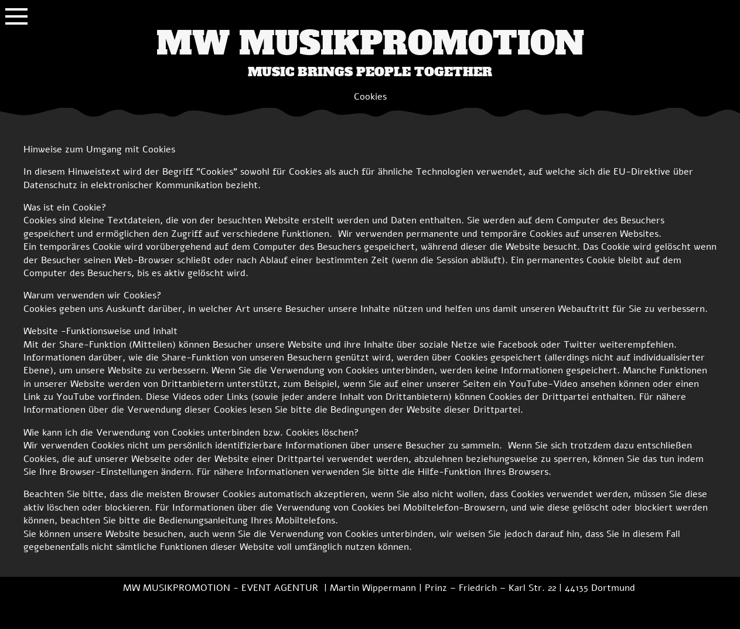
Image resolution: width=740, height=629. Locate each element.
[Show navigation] (16, 16)
